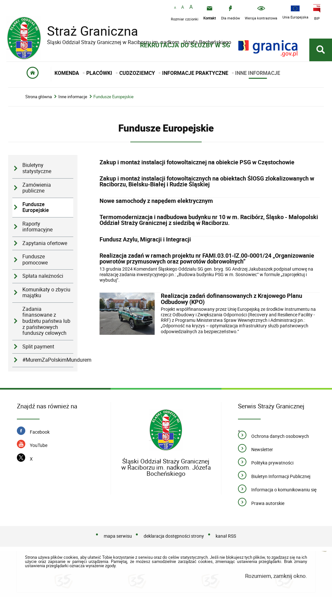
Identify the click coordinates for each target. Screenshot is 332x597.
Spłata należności (42, 276)
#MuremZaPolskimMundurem (47, 360)
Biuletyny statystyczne (36, 168)
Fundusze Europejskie (113, 97)
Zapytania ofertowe (44, 243)
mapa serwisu (118, 536)
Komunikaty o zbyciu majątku (46, 293)
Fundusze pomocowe (35, 259)
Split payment (38, 347)
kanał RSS (226, 536)
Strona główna (38, 97)
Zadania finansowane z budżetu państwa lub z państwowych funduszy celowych (46, 321)
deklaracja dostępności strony (174, 536)
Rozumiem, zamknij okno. (276, 576)
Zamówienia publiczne (36, 188)
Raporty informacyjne (37, 227)
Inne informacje (72, 97)
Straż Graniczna (87, 31)
